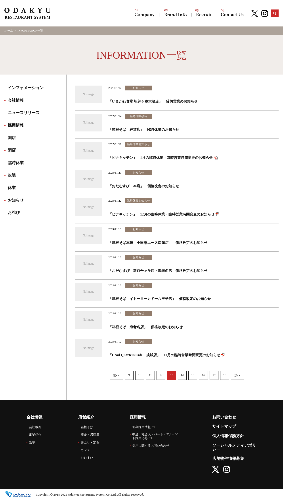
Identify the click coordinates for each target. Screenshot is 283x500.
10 (139, 375)
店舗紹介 (175, 13)
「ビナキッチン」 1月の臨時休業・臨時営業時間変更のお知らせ (160, 157)
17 (214, 375)
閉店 (12, 150)
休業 (12, 187)
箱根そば (87, 427)
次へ (237, 375)
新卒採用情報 (141, 427)
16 (203, 375)
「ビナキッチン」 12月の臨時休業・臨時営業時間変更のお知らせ (161, 214)
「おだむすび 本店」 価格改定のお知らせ (143, 186)
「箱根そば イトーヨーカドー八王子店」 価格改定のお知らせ (159, 299)
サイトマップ (224, 426)
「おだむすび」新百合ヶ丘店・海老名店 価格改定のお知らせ (157, 271)
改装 (12, 175)
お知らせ (16, 200)
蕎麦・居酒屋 (90, 434)
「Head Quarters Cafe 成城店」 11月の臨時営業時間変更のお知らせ (164, 355)
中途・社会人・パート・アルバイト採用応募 (155, 436)
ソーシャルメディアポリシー (234, 447)
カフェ (85, 450)
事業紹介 (35, 434)
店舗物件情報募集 (228, 459)
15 (192, 375)
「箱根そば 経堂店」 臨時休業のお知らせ (143, 129)
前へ (116, 375)
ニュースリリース (24, 112)
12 (161, 375)
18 (224, 375)
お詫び (14, 212)
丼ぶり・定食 (90, 442)
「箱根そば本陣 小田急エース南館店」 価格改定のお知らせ (157, 243)
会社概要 (35, 427)
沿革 (32, 442)
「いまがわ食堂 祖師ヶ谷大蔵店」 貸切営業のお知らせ (153, 101)
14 (182, 375)
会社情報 (144, 13)
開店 (12, 138)
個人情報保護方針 (228, 436)
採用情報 (204, 13)
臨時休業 (16, 163)
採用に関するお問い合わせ (150, 445)
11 (150, 375)
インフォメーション (26, 88)
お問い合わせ (232, 13)
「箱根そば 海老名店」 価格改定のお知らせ (145, 327)
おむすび (87, 457)
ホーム (8, 30)
